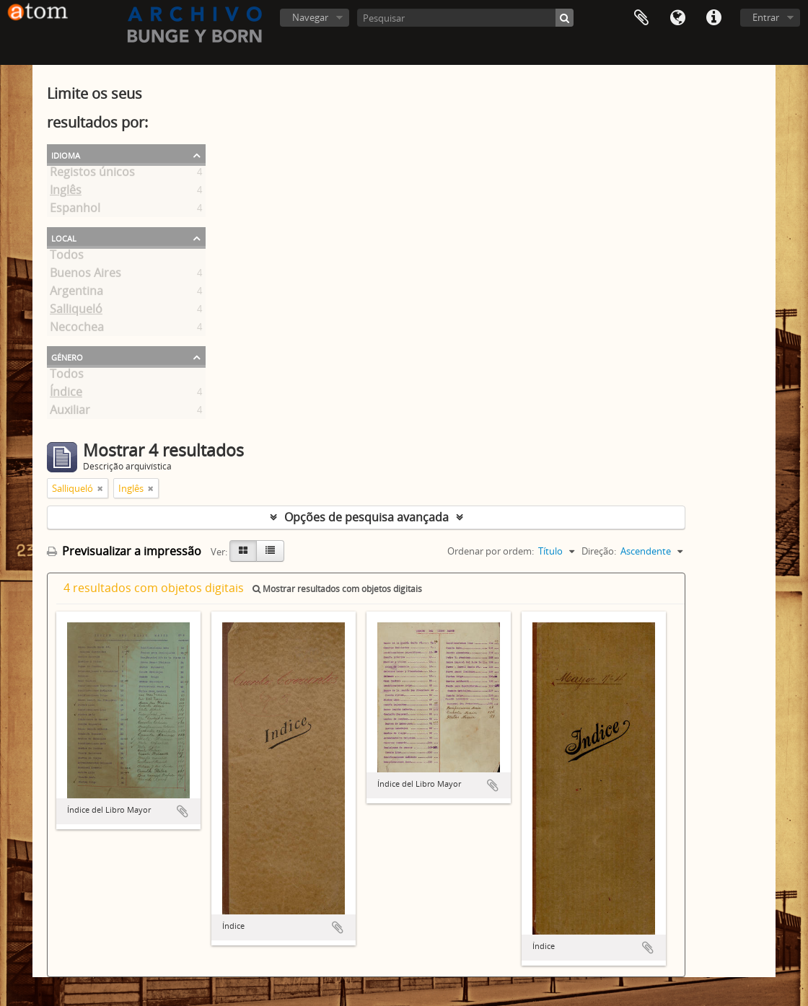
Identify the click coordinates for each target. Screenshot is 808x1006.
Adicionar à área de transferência (182, 811)
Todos (67, 257)
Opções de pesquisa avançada (366, 517)
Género (67, 356)
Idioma (677, 18)
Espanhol (75, 211)
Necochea (77, 329)
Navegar (310, 17)
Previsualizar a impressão (124, 551)
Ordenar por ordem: (490, 550)
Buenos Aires (85, 275)
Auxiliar (70, 412)
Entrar (765, 17)
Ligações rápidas (713, 18)
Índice (66, 394)
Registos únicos (92, 174)
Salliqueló (76, 311)
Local (63, 237)
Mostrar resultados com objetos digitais (337, 589)
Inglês (66, 192)
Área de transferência (641, 18)
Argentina (76, 293)
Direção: (598, 550)
